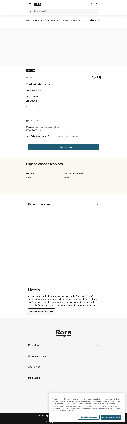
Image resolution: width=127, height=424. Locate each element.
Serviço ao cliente (63, 356)
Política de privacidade (48, 415)
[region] (87, 407)
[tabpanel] (29, 246)
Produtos (39, 20)
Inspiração (63, 378)
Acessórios (53, 20)
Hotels (34, 290)
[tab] (63, 204)
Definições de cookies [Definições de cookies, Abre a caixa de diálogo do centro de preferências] (89, 417)
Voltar (97, 20)
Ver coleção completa (41, 312)
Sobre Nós (63, 367)
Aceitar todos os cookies (111, 417)
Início (28, 20)
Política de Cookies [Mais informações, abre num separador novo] (67, 411)
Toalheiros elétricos (71, 20)
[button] (30, 11)
